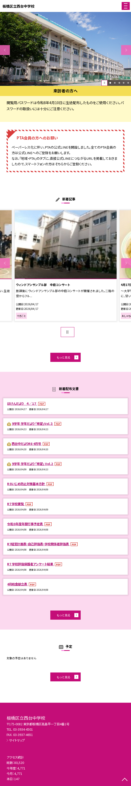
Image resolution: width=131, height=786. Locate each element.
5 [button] (128, 83)
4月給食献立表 (17, 584)
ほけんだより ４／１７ (22, 403)
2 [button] (115, 83)
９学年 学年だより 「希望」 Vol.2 (33, 463)
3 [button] (119, 83)
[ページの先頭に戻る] (124, 780)
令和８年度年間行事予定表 (25, 524)
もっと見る (64, 357)
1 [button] (110, 83)
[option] (65, 49)
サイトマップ (17, 740)
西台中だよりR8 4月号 (27, 443)
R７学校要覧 (16, 504)
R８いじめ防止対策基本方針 (26, 484)
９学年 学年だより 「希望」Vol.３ (32, 423)
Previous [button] (5, 50)
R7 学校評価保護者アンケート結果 (30, 564)
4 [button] (124, 83)
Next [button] (126, 50)
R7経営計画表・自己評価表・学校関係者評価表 (38, 544)
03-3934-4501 (23, 729)
